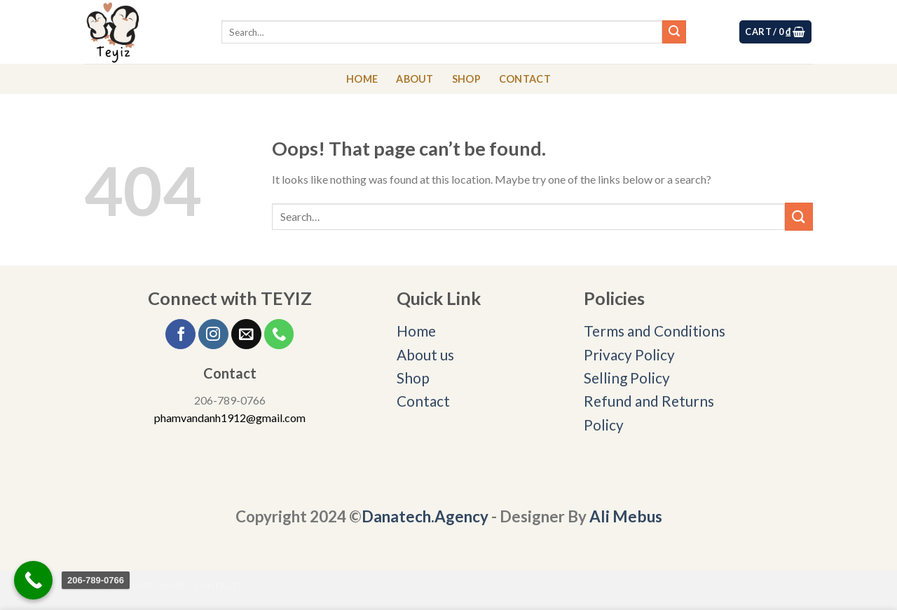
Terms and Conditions (656, 330)
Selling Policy (627, 377)
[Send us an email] (246, 334)
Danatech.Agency (425, 516)
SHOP (466, 79)
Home (416, 330)
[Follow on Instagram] (213, 334)
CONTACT (525, 79)
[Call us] (279, 334)
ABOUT (414, 79)
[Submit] (674, 32)
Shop (413, 377)
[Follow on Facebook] (180, 334)
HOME (362, 79)
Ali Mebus (625, 516)
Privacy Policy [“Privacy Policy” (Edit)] (629, 354)
